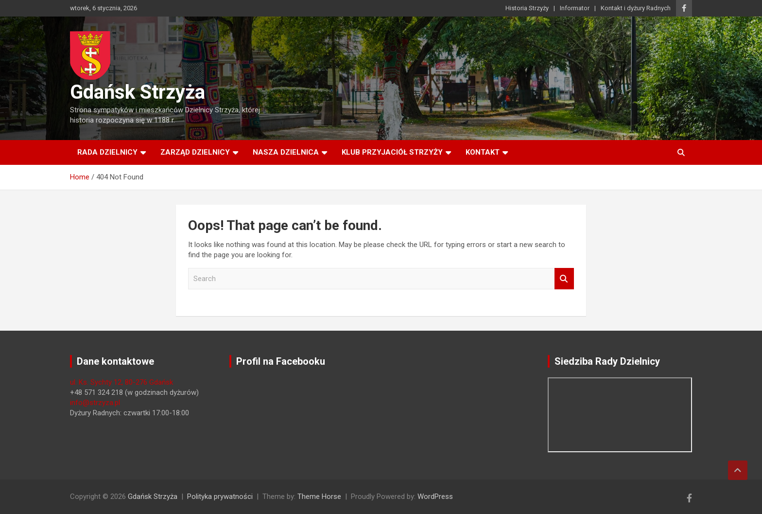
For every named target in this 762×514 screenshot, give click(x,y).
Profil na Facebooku (280, 361)
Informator (574, 8)
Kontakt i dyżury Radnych (636, 8)
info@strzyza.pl (95, 402)
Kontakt (483, 152)
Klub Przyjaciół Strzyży (392, 152)
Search (564, 279)
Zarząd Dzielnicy (195, 152)
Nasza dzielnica (286, 152)
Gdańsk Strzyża (137, 92)
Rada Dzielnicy (107, 152)
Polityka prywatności (220, 496)
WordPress (435, 496)
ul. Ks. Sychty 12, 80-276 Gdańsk (121, 382)
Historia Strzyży (527, 8)
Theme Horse (319, 496)
